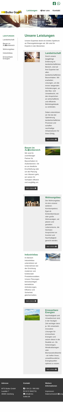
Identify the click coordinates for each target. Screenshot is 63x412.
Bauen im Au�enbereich (9, 44)
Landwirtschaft (8, 40)
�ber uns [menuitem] (45, 10)
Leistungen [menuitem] (32, 10)
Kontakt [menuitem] (56, 10)
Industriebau (8, 53)
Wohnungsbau (8, 49)
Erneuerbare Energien (8, 58)
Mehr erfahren (52, 139)
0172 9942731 (31, 391)
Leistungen (8, 36)
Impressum (49, 391)
